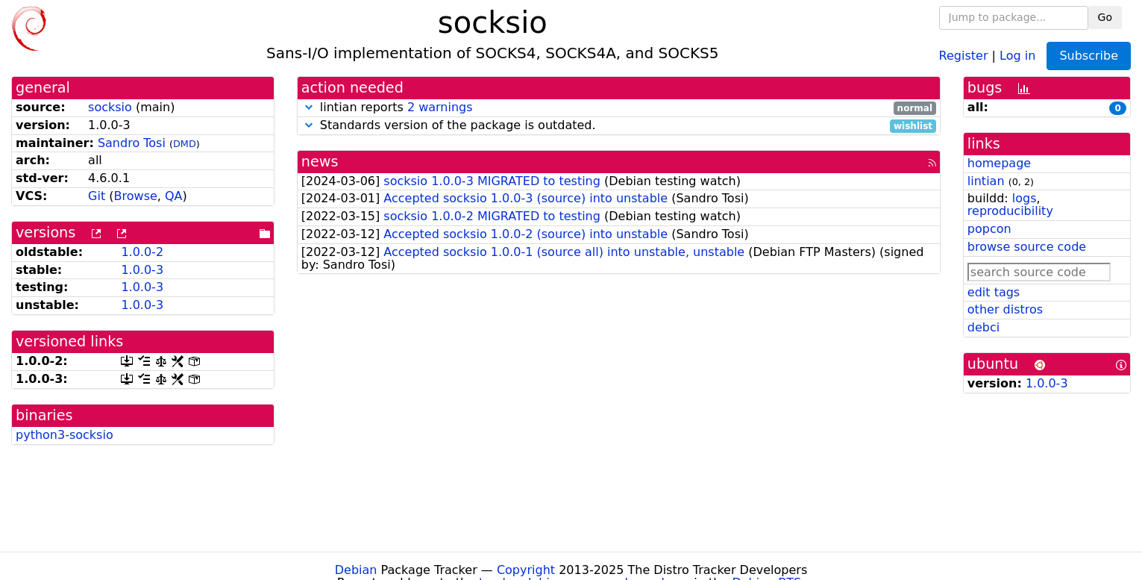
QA (174, 196)
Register (963, 55)
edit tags (993, 292)
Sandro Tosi (132, 143)
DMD (184, 143)
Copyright (526, 570)
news (320, 161)
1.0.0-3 (142, 270)
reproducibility (1010, 211)
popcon (989, 229)
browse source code (1026, 247)
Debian (356, 570)
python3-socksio (64, 435)
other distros (1005, 309)
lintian (986, 181)
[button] (309, 107)
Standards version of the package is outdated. (618, 125)
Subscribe (1088, 56)
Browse (135, 196)
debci (983, 327)
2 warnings (440, 107)
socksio (110, 107)
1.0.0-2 (142, 252)
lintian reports (618, 108)
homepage (999, 163)
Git (96, 196)
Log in (1017, 55)
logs (1024, 198)
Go (1105, 17)
